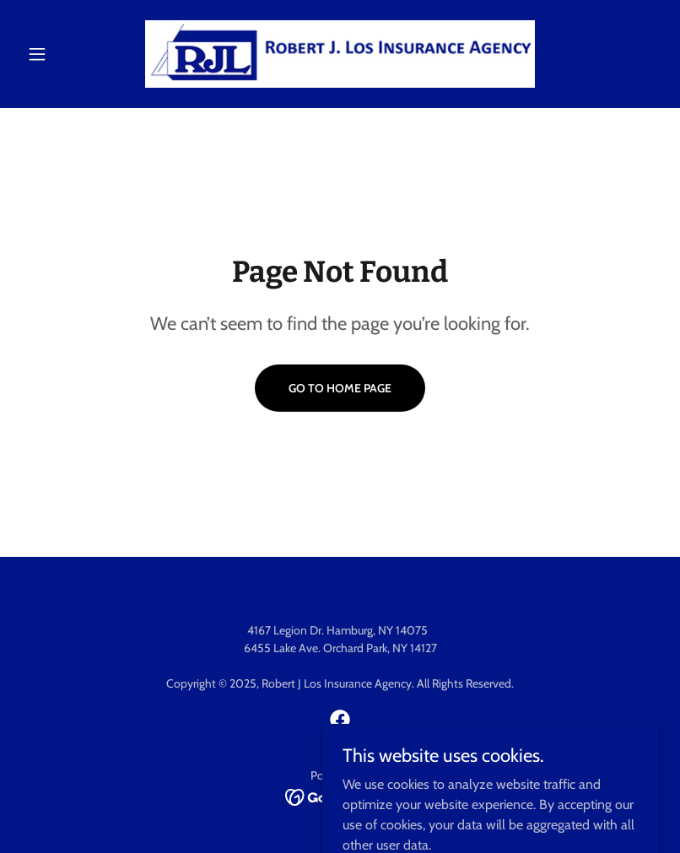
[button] (68, 54)
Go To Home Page (340, 388)
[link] (340, 54)
